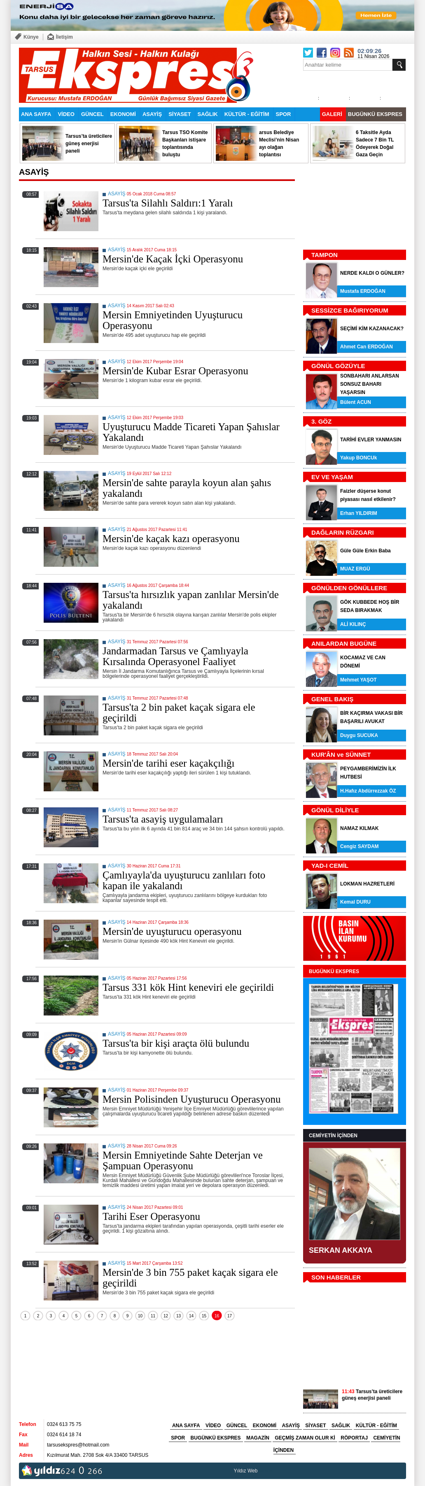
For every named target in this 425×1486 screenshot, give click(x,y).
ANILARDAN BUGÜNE (343, 643)
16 (217, 1316)
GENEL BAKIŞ (332, 698)
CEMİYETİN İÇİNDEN (333, 1135)
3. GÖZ (321, 421)
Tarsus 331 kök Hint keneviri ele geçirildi (188, 987)
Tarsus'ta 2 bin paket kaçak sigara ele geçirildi (179, 712)
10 (140, 1316)
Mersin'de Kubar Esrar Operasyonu (175, 370)
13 (178, 1316)
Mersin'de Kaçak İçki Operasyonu (173, 258)
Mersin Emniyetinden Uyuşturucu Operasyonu (173, 320)
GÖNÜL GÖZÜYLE (338, 365)
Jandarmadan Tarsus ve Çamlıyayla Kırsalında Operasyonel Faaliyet (175, 656)
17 (229, 1316)
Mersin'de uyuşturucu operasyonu (172, 931)
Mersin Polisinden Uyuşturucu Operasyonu (192, 1099)
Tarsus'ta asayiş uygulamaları (163, 819)
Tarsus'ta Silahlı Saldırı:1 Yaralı (168, 203)
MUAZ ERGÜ (355, 569)
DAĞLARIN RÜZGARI (342, 532)
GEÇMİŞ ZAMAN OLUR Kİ (305, 1438)
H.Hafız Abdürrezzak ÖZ (368, 791)
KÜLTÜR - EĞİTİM (246, 114)
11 (153, 1316)
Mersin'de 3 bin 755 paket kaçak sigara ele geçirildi (190, 1278)
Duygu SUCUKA (359, 735)
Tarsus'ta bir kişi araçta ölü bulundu (176, 1043)
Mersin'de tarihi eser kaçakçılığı (168, 763)
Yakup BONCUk (358, 458)
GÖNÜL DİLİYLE (335, 810)
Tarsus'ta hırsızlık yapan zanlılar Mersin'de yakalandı (191, 600)
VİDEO (66, 114)
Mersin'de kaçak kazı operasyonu (171, 538)
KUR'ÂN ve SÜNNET (341, 754)
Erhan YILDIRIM (358, 513)
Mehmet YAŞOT (358, 680)
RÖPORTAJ (354, 1438)
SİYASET (179, 114)
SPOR (283, 114)
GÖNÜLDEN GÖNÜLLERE (349, 587)
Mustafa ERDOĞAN (362, 291)
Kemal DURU (355, 902)
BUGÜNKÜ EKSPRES (375, 114)
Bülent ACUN (355, 402)
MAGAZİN (257, 1438)
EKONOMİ (123, 114)
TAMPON (324, 254)
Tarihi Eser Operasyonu (151, 1216)
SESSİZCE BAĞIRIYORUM (349, 310)
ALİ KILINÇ (353, 624)
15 (204, 1316)
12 (165, 1316)
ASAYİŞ (152, 114)
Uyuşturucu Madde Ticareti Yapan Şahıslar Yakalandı (191, 432)
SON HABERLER (336, 1277)
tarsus (266, 1471)
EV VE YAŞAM (332, 476)
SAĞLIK (208, 114)
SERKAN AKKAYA (340, 1250)
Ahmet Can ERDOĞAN (366, 347)
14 (191, 1316)
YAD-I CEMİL (329, 865)
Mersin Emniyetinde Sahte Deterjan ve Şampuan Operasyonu (183, 1160)
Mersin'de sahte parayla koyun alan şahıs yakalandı (187, 488)
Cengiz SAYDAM (359, 846)
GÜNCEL (92, 114)
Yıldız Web (246, 1471)
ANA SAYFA (36, 114)
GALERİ (332, 114)
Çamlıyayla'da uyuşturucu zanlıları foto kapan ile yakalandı (184, 880)
